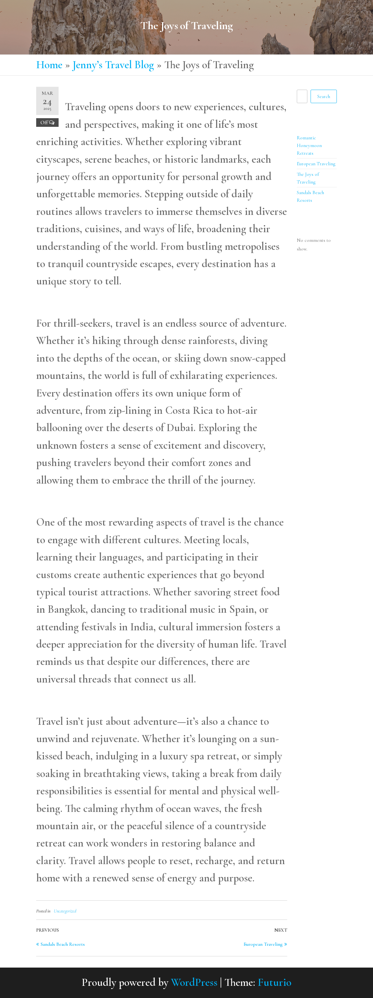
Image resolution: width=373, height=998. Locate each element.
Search (304, 84)
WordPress (194, 982)
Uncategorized (65, 911)
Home (49, 64)
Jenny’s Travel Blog (113, 64)
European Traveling (316, 164)
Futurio (274, 982)
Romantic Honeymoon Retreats (309, 145)
